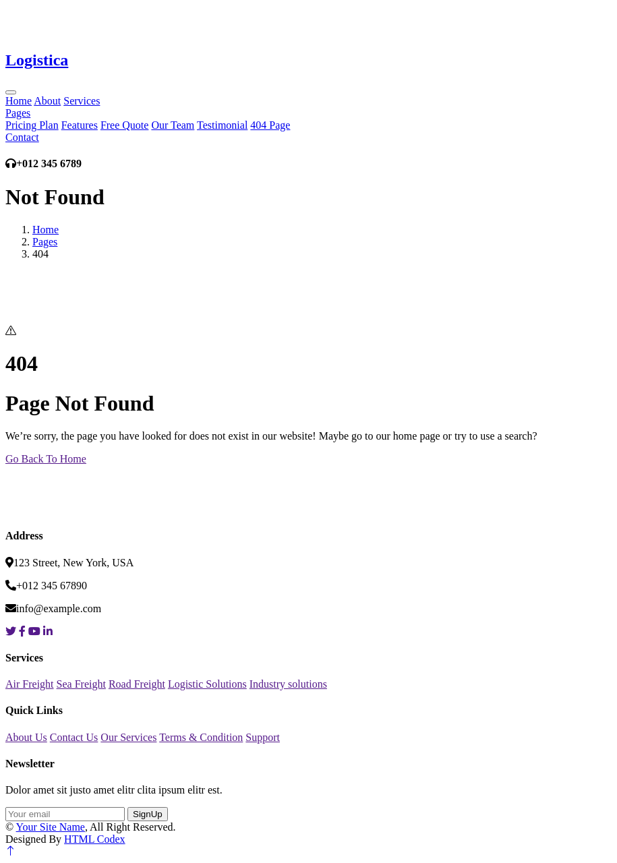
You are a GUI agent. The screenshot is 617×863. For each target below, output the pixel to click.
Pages (17, 113)
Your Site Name (50, 827)
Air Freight (29, 684)
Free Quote (124, 125)
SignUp (148, 814)
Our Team (172, 125)
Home (18, 101)
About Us (26, 737)
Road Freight (137, 684)
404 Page (270, 125)
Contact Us (74, 737)
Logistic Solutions (207, 684)
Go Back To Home (45, 459)
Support (262, 737)
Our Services (128, 737)
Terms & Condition (201, 737)
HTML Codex (94, 839)
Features (79, 125)
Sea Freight (81, 684)
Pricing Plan (32, 125)
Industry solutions (288, 684)
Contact (22, 137)
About (47, 101)
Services (81, 101)
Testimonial (222, 125)
